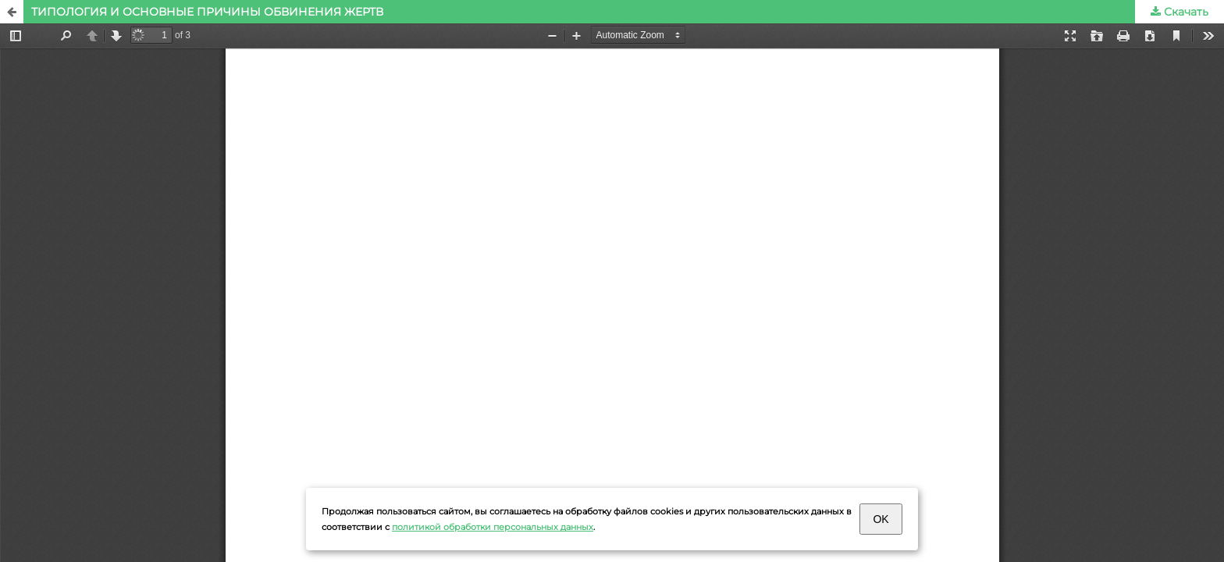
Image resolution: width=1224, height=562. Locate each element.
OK (880, 519)
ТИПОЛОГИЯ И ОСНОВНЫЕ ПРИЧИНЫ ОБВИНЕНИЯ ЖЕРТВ (207, 12)
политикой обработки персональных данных (492, 526)
